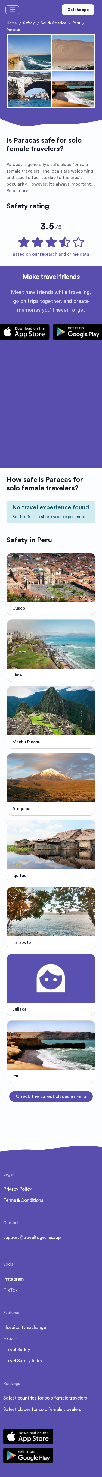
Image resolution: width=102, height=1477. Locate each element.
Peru (76, 23)
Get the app (78, 10)
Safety (29, 23)
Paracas (13, 30)
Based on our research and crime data (51, 254)
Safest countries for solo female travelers (45, 1398)
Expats (10, 1338)
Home (12, 23)
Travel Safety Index (22, 1361)
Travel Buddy (16, 1349)
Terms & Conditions (23, 1200)
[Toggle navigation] (12, 9)
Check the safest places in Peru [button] (51, 1096)
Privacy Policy (17, 1189)
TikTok (10, 1290)
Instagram (13, 1279)
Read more (17, 191)
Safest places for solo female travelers (42, 1409)
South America (53, 23)
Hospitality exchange (24, 1327)
